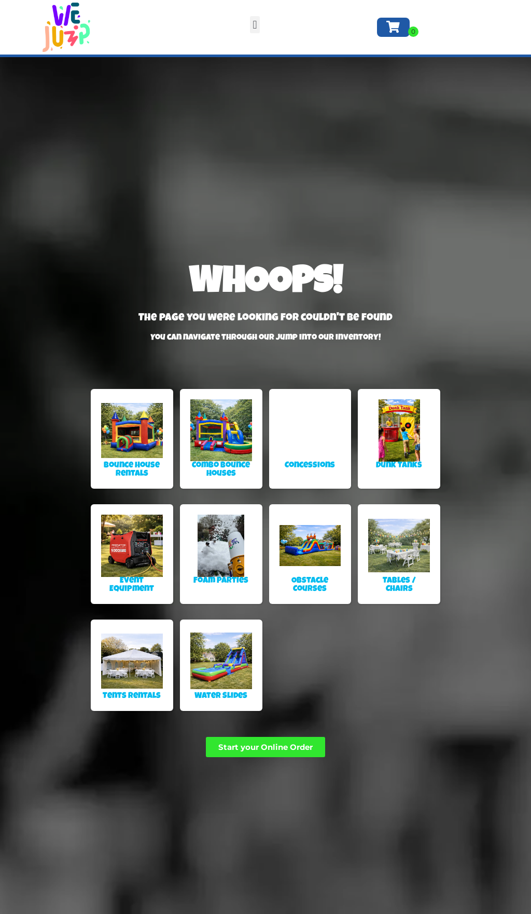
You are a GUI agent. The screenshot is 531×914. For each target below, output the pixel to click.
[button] (255, 24)
